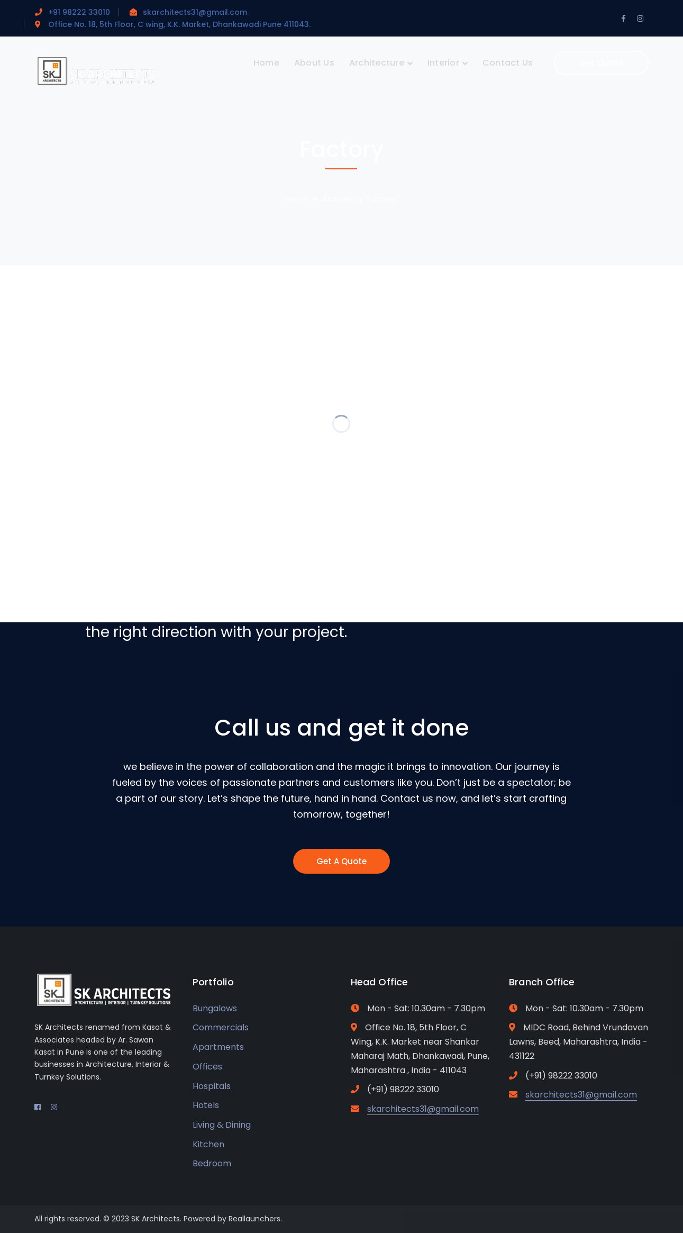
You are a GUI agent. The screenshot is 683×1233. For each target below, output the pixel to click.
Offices (207, 1066)
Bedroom (212, 1163)
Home (295, 198)
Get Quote (601, 62)
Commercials (221, 1027)
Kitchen (208, 1144)
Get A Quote (341, 861)
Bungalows (215, 1008)
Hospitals (212, 1086)
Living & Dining (222, 1125)
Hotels (206, 1105)
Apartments (218, 1047)
